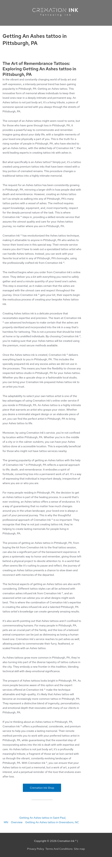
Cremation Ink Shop (42, 788)
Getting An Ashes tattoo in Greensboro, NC (52, 822)
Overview (17, 822)
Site (77, 849)
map (82, 849)
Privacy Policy (35, 849)
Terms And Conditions (59, 849)
